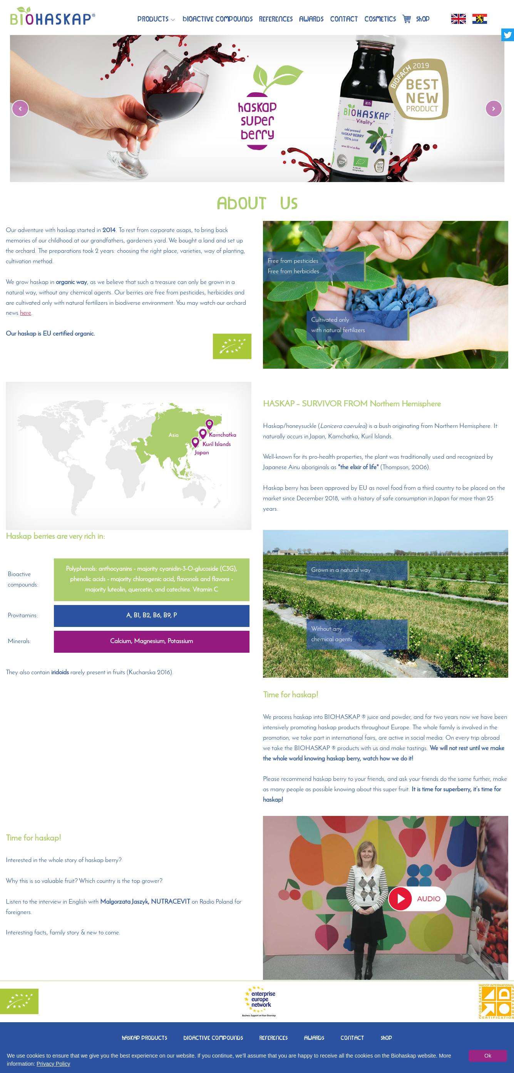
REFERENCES (274, 1037)
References (276, 18)
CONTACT (352, 1037)
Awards (311, 18)
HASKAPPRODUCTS (144, 1037)
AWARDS (314, 1037)
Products (153, 18)
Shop (416, 18)
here (25, 313)
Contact (344, 18)
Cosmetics (380, 18)
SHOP (386, 1037)
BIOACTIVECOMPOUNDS (218, 18)
